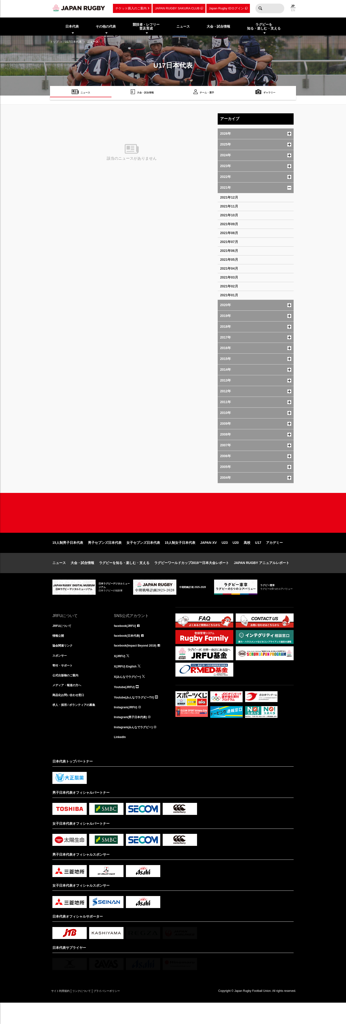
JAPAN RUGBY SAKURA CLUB (177, 8)
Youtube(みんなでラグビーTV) (137, 715)
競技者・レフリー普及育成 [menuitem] (146, 26)
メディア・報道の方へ (69, 705)
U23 (225, 558)
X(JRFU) (120, 673)
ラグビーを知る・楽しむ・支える (124, 578)
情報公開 (59, 652)
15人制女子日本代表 (180, 558)
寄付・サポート (64, 684)
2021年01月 (229, 295)
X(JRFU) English (127, 684)
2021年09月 (229, 224)
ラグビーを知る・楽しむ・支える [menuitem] (264, 26)
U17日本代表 (73, 41)
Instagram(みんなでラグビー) (136, 747)
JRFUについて (63, 641)
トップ (54, 41)
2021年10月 (229, 215)
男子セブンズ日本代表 (105, 558)
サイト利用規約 (64, 1012)
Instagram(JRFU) (127, 726)
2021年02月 (229, 286)
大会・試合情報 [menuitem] (218, 26)
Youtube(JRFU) (126, 705)
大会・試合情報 (82, 578)
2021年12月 (229, 197)
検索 (260, 8)
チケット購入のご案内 (131, 8)
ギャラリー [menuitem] (269, 93)
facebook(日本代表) (129, 652)
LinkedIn (121, 758)
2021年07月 (229, 242)
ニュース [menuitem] (183, 26)
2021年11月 (229, 206)
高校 (247, 558)
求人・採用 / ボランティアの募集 (77, 726)
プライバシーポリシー (123, 1012)
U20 (236, 558)
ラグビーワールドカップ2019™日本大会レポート (191, 578)
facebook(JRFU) (127, 641)
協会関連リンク (64, 663)
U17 (258, 558)
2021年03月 (229, 277)
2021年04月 (229, 268)
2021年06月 (229, 251)
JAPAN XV (208, 558)
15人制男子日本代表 (67, 558)
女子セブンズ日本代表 (143, 558)
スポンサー (60, 673)
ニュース (59, 578)
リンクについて (91, 1012)
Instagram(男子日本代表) (133, 737)
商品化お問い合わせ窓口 (70, 715)
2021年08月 (229, 233)
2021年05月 (229, 259)
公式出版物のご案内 (67, 694)
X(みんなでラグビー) (129, 694)
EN (293, 10)
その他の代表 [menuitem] (106, 26)
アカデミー (274, 558)
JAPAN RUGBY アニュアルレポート (261, 578)
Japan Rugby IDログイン (226, 8)
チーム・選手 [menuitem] (206, 93)
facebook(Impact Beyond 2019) (138, 663)
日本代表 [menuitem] (72, 26)
